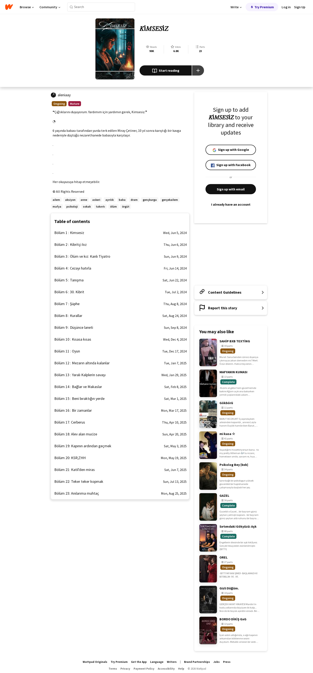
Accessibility (166, 668)
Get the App (139, 662)
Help (181, 668)
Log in (286, 7)
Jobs (216, 662)
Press (227, 662)
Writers (172, 662)
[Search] (71, 7)
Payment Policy (144, 668)
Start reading (165, 70)
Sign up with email (230, 189)
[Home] (9, 7)
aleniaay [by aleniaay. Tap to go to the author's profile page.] (64, 94)
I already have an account (230, 204)
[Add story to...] (198, 70)
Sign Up (299, 7)
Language (156, 662)
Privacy (125, 668)
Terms (113, 668)
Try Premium (262, 7)
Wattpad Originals (95, 662)
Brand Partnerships (197, 662)
